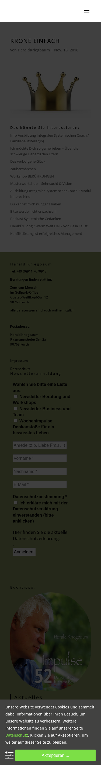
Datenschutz (16, 735)
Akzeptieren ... (55, 755)
